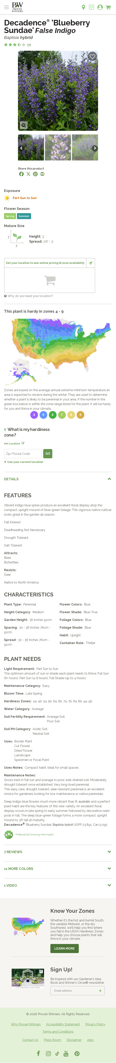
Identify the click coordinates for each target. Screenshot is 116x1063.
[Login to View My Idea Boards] (91, 5)
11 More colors (18, 869)
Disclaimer (74, 1040)
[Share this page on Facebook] (21, 174)
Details (11, 479)
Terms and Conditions (58, 1031)
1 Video (10, 885)
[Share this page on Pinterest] (35, 174)
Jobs (90, 1040)
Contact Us (30, 1040)
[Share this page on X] (28, 174)
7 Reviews (13, 852)
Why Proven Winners (26, 1024)
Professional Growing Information (29, 834)
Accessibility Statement (63, 1024)
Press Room (52, 1040)
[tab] (58, 479)
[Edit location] (22, 442)
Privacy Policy (95, 1024)
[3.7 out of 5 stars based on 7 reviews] (17, 45)
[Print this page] (42, 174)
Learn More (64, 948)
